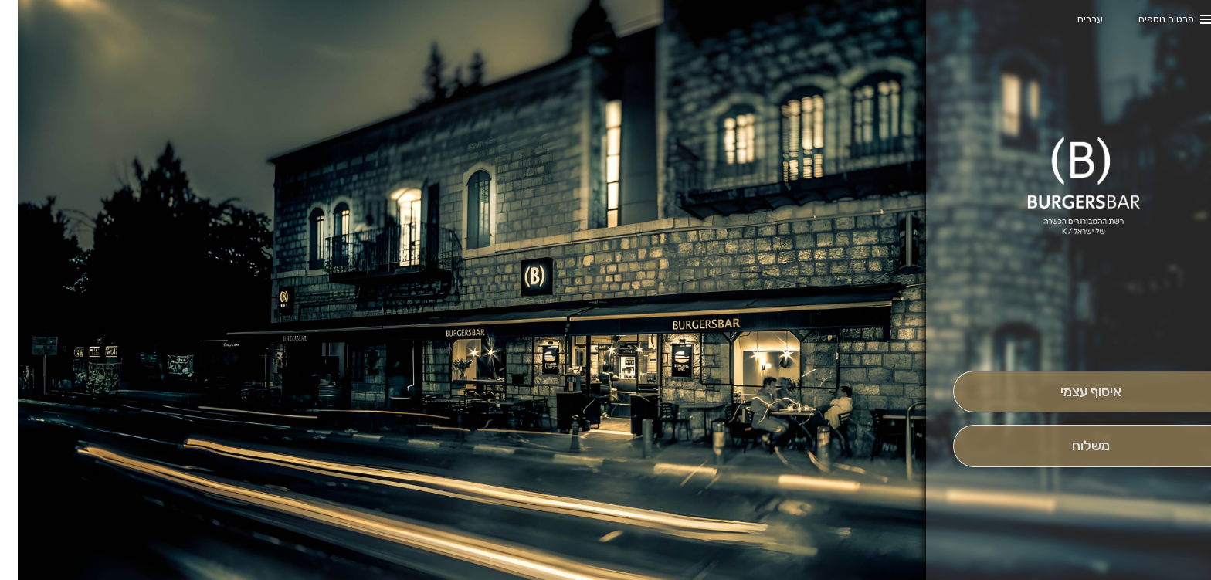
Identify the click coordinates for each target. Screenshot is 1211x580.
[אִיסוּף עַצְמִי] (1073, 392)
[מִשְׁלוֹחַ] (1073, 446)
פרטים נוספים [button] (1148, 19)
